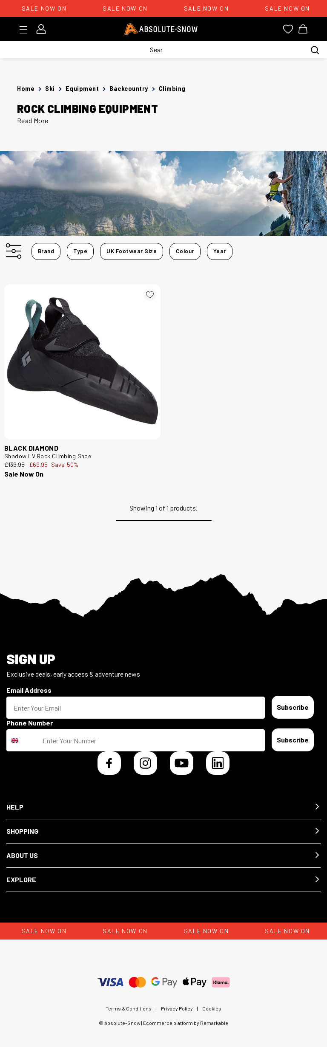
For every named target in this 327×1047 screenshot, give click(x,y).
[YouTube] (181, 763)
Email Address (29, 690)
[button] (163, 807)
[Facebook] (109, 763)
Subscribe (293, 707)
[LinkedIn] (217, 763)
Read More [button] (33, 120)
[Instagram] (145, 763)
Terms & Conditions (129, 1008)
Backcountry (128, 88)
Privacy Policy (177, 1008)
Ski (50, 88)
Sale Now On (23, 474)
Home (25, 88)
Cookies (211, 1008)
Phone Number (29, 723)
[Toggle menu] (26, 29)
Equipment (82, 88)
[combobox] (22, 740)
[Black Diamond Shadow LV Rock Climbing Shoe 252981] (82, 362)
